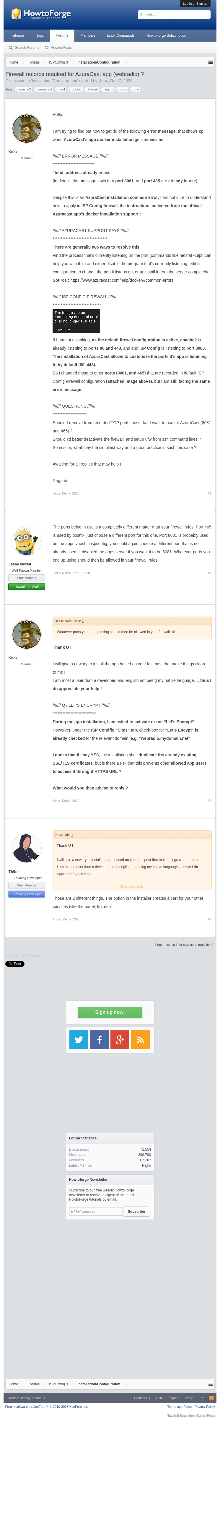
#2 (209, 573)
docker (76, 89)
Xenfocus (38, 1398)
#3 (209, 800)
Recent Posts (60, 48)
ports (122, 89)
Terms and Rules (179, 1406)
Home (188, 1398)
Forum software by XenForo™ (46, 1406)
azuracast (44, 89)
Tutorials (18, 35)
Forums (62, 35)
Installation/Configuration (54, 80)
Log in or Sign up (195, 3)
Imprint (174, 1398)
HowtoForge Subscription (166, 35)
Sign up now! (110, 1012)
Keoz (103, 80)
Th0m (13, 871)
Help (159, 1398)
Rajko (146, 1165)
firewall (92, 89)
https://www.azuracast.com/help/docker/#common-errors (121, 280)
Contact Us (142, 1398)
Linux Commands (120, 35)
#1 (209, 493)
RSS (211, 1398)
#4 (209, 919)
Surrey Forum (206, 1415)
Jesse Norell (19, 564)
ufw (135, 89)
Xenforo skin (17, 1398)
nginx (108, 89)
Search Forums (27, 48)
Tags (40, 35)
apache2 (24, 89)
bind (61, 89)
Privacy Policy (205, 1406)
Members (87, 35)
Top (201, 1398)
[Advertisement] (110, 1260)
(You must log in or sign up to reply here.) (185, 944)
